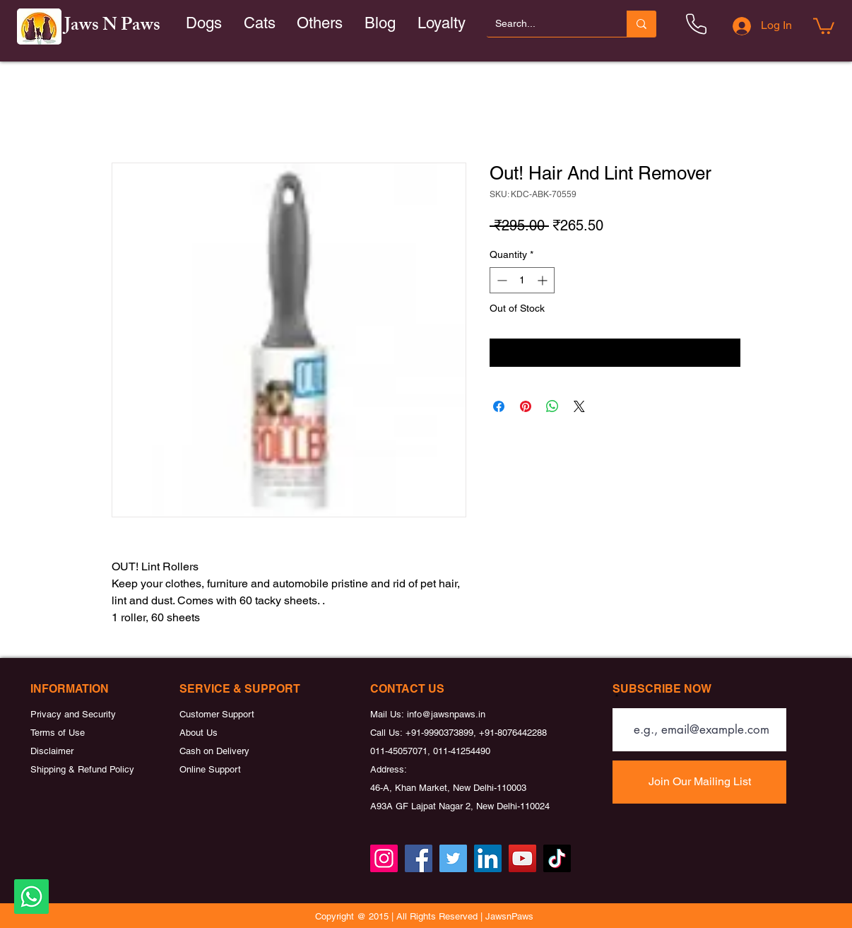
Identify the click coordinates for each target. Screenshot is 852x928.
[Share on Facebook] (498, 406)
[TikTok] (557, 858)
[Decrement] (500, 280)
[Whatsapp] (31, 896)
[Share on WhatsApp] (552, 406)
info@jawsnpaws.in (446, 714)
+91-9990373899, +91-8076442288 (476, 732)
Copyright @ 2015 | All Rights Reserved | (400, 916)
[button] (260, 24)
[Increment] (543, 280)
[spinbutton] (522, 280)
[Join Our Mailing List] (699, 782)
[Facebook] (418, 858)
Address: (388, 769)
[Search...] (546, 24)
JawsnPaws (509, 916)
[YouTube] (522, 858)
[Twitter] (453, 858)
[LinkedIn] (488, 858)
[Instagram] (384, 858)
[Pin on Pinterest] (525, 406)
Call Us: (388, 732)
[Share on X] (579, 406)
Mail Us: (388, 714)
